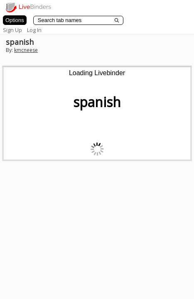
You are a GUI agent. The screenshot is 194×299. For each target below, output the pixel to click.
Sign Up (12, 30)
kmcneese (26, 50)
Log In (34, 30)
